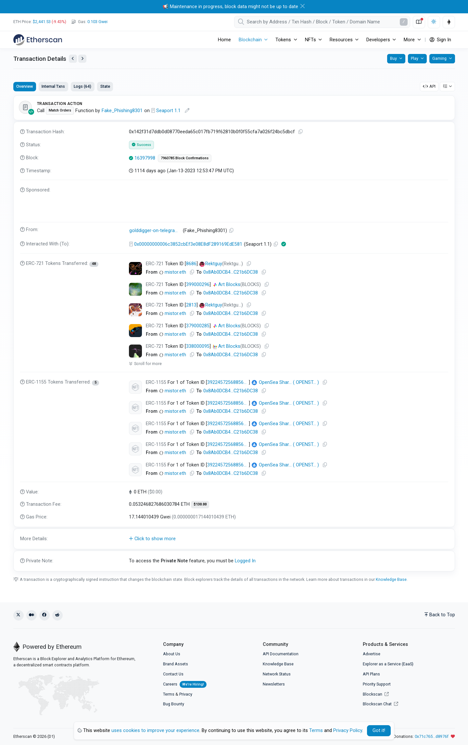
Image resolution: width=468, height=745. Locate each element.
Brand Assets (175, 663)
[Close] (302, 6)
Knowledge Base (391, 579)
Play (414, 58)
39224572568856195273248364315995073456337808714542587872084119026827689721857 (228, 382)
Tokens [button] (283, 40)
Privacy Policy (347, 730)
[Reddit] (57, 615)
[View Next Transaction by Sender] (82, 59)
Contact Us (173, 674)
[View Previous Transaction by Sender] (73, 59)
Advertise (371, 653)
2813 (191, 305)
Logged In (245, 561)
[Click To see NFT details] (135, 268)
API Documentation (280, 653)
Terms (168, 694)
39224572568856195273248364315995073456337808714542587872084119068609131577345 (228, 403)
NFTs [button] (310, 40)
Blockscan (376, 694)
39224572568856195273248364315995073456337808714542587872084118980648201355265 (228, 465)
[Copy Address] (231, 230)
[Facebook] (44, 615)
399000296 (197, 284)
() (285, 382)
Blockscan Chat (380, 703)
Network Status (277, 674)
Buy (393, 58)
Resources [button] (341, 40)
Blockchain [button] (250, 40)
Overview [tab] (24, 86)
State (105, 86)
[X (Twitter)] (18, 615)
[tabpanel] (234, 333)
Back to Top (439, 615)
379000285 (197, 326)
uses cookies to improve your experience (155, 730)
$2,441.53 (42, 21)
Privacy (185, 694)
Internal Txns (53, 86)
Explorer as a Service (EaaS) (388, 663)
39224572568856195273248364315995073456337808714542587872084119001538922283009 (228, 444)
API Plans (371, 674)
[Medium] (31, 615)
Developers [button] (378, 40)
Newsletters (274, 684)
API (429, 86)
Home (224, 40)
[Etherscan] (37, 40)
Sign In (440, 40)
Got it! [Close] (379, 730)
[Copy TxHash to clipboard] (300, 132)
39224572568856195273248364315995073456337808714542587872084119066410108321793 (228, 423)
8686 (191, 264)
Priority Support (377, 684)
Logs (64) (82, 86)
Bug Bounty (173, 703)
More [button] (409, 40)
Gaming (439, 58)
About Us (171, 653)
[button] (234, 539)
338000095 (197, 346)
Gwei (97, 21)
